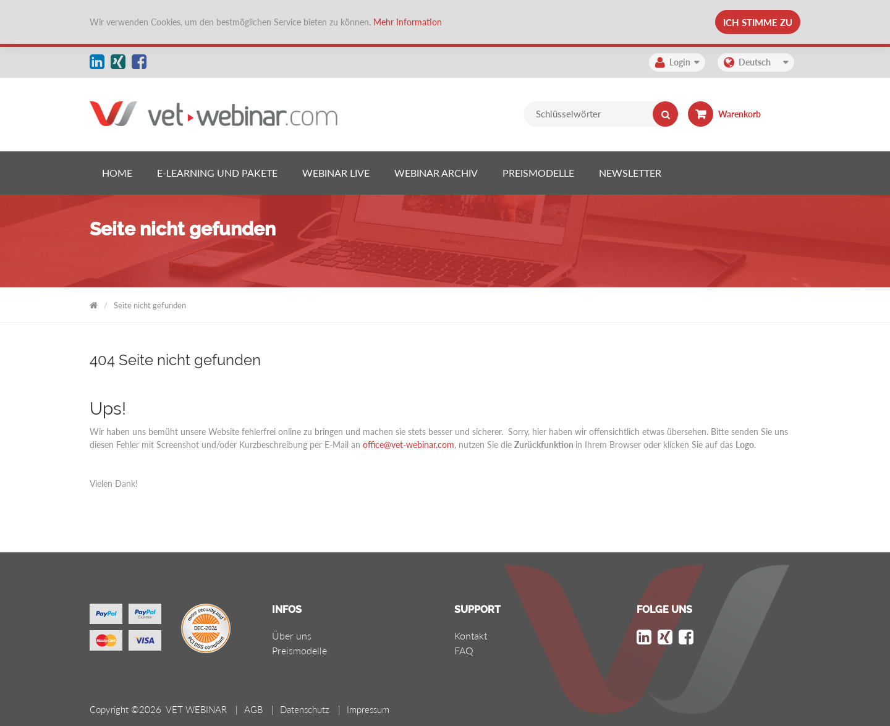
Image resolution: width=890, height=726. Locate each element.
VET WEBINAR (94, 303)
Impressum (368, 709)
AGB (253, 709)
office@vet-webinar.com (408, 444)
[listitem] (117, 173)
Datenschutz (304, 709)
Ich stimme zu (757, 22)
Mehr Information (407, 22)
